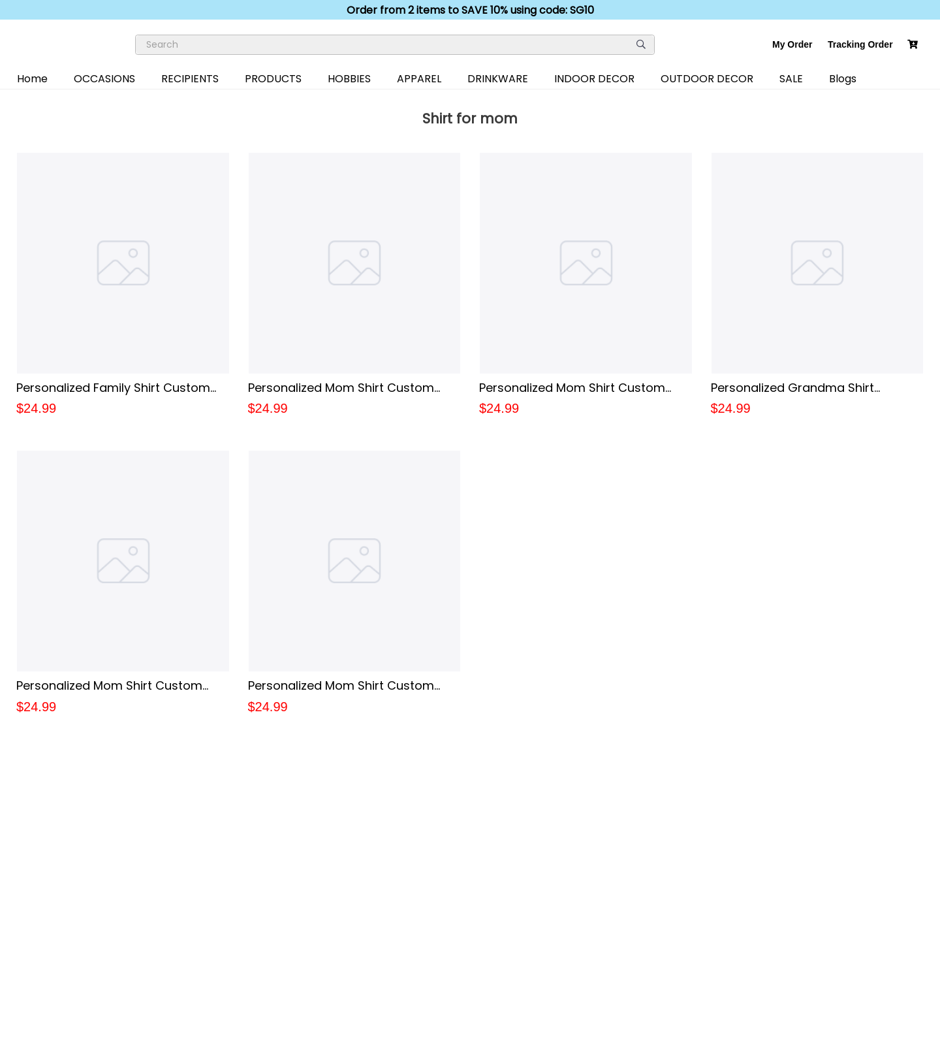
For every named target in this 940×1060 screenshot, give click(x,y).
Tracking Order (860, 44)
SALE (791, 78)
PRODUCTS (273, 78)
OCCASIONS (104, 78)
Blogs (842, 78)
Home (32, 78)
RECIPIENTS (190, 78)
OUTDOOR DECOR (707, 78)
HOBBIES (349, 78)
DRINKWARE (497, 78)
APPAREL (419, 78)
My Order (792, 44)
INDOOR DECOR (594, 78)
